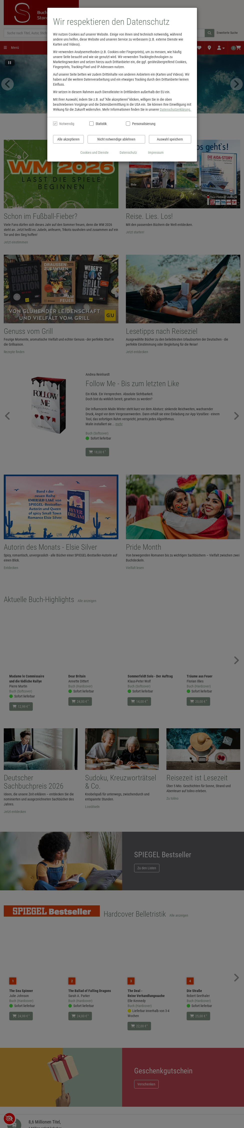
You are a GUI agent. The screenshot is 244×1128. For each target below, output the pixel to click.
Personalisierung (143, 124)
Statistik (101, 124)
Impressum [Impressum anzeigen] (156, 153)
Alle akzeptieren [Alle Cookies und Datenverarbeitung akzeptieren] (68, 139)
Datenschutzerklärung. (175, 109)
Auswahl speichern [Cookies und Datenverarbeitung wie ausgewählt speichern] (170, 139)
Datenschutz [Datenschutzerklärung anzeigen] (128, 153)
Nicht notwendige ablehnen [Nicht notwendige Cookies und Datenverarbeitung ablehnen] (116, 139)
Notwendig (66, 124)
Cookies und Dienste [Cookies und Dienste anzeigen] (94, 153)
